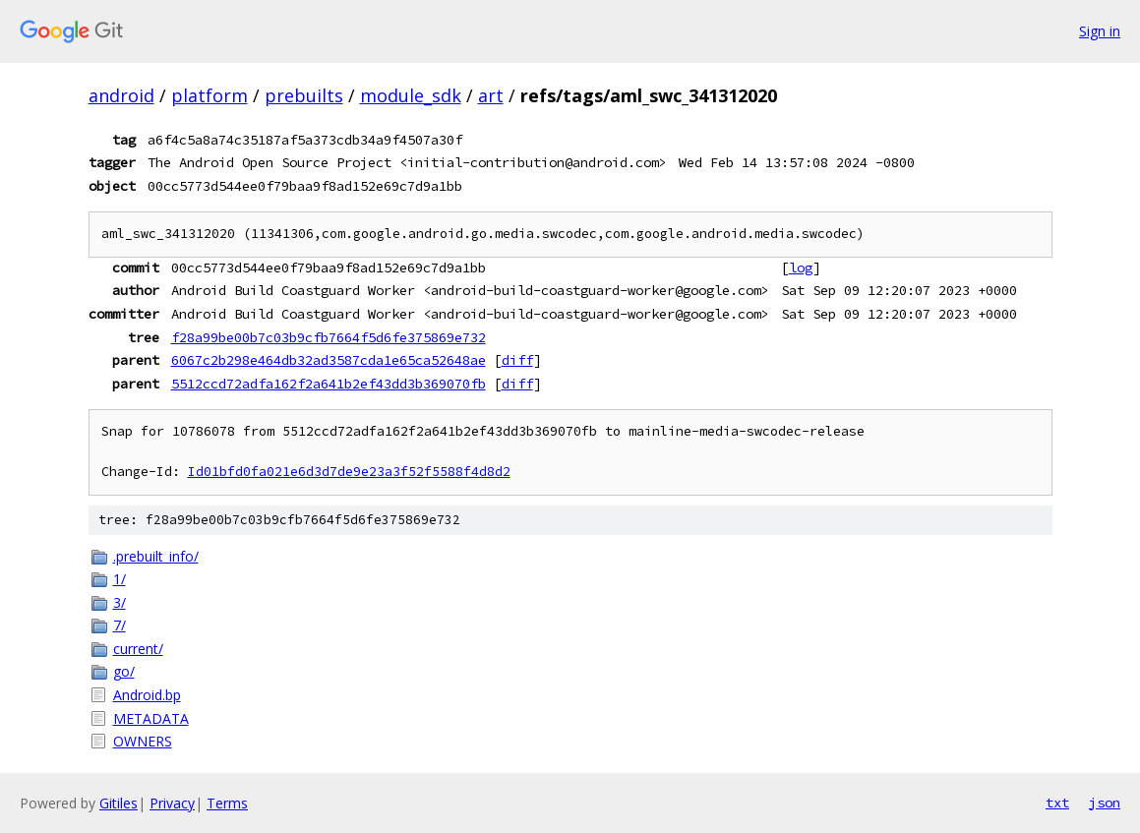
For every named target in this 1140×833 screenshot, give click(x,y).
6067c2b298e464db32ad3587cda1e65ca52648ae (328, 360)
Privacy (172, 803)
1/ (119, 578)
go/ (124, 671)
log (800, 267)
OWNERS (142, 741)
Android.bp (147, 694)
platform (209, 95)
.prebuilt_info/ (156, 556)
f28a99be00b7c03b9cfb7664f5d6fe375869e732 (328, 337)
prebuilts (304, 95)
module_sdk (410, 95)
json (1104, 802)
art (491, 95)
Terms (227, 803)
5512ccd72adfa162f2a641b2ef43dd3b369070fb (328, 383)
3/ (119, 602)
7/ (119, 625)
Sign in (1099, 31)
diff (517, 360)
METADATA (151, 718)
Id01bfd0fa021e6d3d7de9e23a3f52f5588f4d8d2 (349, 471)
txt (1057, 802)
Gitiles (118, 803)
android (121, 95)
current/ (138, 648)
